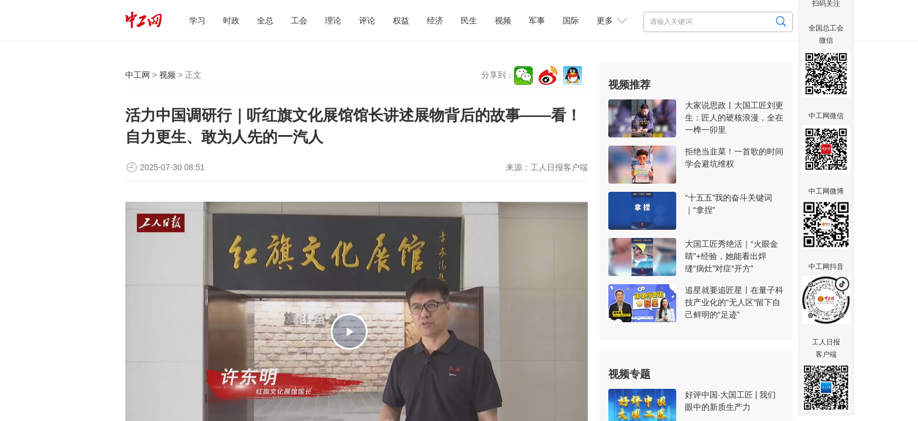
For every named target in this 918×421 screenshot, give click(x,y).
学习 (197, 20)
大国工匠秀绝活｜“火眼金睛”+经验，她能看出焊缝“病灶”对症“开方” (731, 256)
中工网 (137, 75)
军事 (537, 20)
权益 (401, 20)
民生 (469, 20)
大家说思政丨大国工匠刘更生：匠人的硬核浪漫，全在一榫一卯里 (734, 117)
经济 (435, 20)
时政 (231, 20)
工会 (299, 20)
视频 (503, 20)
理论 (333, 20)
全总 (265, 20)
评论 (367, 20)
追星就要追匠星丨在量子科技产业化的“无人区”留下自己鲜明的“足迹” (734, 302)
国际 (571, 20)
